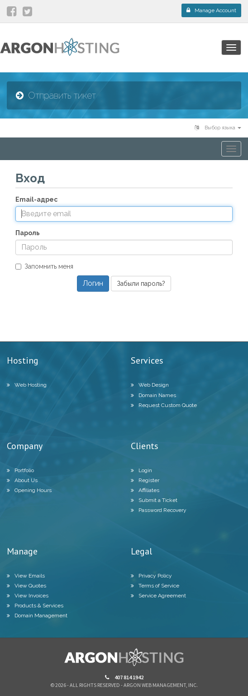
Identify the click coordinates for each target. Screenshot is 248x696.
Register (145, 480)
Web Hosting (27, 385)
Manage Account (211, 10)
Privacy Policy (151, 576)
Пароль (27, 233)
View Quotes (26, 585)
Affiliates (145, 490)
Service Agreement (158, 595)
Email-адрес (36, 199)
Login (141, 470)
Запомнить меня (44, 266)
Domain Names (153, 395)
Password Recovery (158, 510)
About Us (22, 480)
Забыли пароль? (141, 283)
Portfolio (20, 470)
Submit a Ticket (154, 500)
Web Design (150, 385)
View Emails (26, 576)
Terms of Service (155, 585)
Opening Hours (29, 490)
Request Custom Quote (164, 405)
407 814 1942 (124, 677)
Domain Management (37, 615)
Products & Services (35, 605)
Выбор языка (218, 128)
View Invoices (27, 595)
